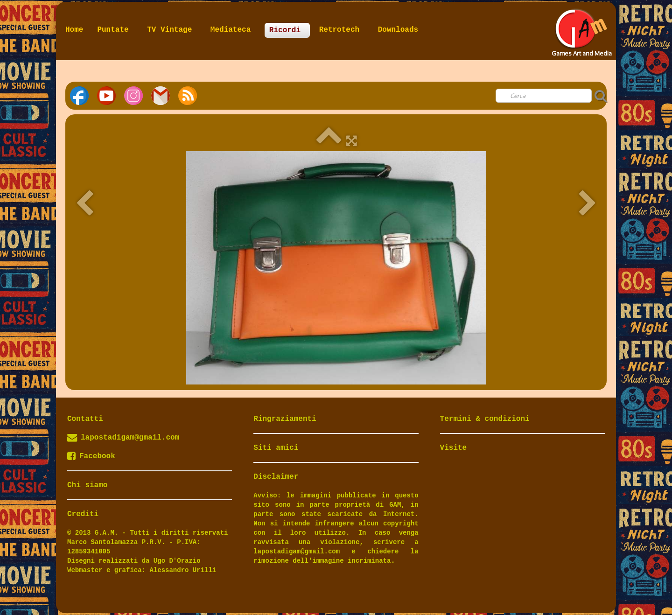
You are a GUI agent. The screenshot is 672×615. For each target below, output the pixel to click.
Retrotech (341, 30)
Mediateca (232, 30)
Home (74, 30)
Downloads (398, 30)
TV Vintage (171, 30)
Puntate (115, 30)
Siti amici (275, 448)
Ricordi (287, 30)
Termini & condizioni (485, 419)
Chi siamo (87, 485)
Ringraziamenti (284, 419)
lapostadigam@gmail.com (130, 437)
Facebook (91, 456)
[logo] (581, 30)
